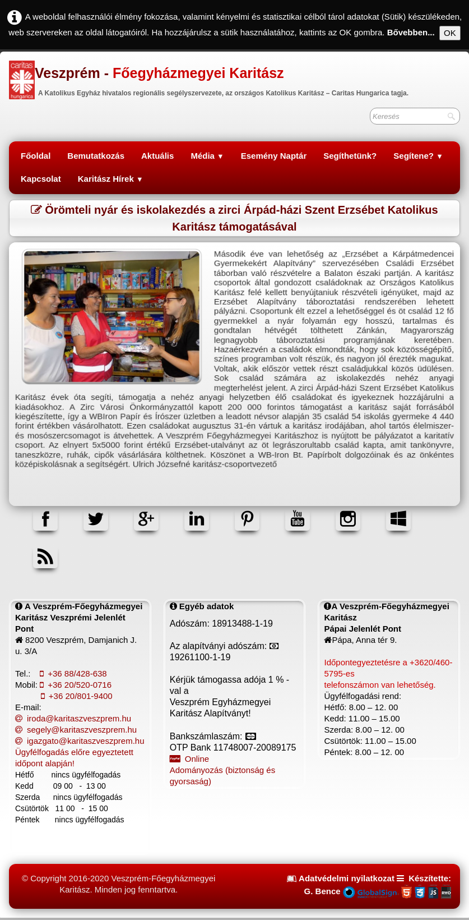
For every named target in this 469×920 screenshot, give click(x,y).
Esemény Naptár (274, 155)
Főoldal (35, 155)
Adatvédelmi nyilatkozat (346, 878)
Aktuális (157, 155)
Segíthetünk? (350, 155)
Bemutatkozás (95, 155)
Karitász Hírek (110, 178)
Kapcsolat (41, 178)
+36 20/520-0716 (76, 684)
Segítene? (418, 155)
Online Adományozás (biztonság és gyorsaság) (222, 770)
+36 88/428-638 (73, 673)
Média (207, 155)
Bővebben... (411, 32)
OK (450, 33)
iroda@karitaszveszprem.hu (73, 718)
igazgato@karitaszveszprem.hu (80, 741)
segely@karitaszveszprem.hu (76, 729)
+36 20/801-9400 (77, 696)
